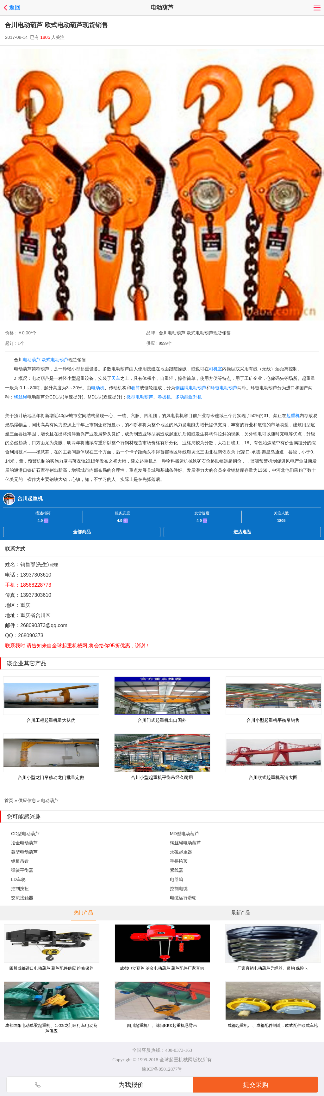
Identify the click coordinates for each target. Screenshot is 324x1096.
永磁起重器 (181, 851)
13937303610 (35, 575)
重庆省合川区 (35, 615)
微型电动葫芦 (140, 396)
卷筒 (135, 387)
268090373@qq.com (43, 625)
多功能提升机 (188, 396)
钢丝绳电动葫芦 (190, 387)
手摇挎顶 (179, 861)
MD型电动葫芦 (184, 833)
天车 (115, 378)
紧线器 (176, 870)
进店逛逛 (242, 531)
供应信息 (27, 800)
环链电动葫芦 (224, 387)
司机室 (215, 368)
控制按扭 (20, 888)
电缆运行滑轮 (183, 897)
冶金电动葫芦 (24, 842)
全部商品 (82, 531)
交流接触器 (22, 897)
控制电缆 (179, 888)
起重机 (293, 415)
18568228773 (35, 585)
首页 (8, 800)
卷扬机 (164, 396)
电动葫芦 (31, 359)
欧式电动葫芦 (55, 359)
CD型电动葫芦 (25, 833)
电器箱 (176, 879)
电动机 (97, 387)
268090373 (30, 635)
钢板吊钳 (20, 861)
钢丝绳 (20, 396)
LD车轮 (18, 879)
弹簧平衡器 (22, 870)
